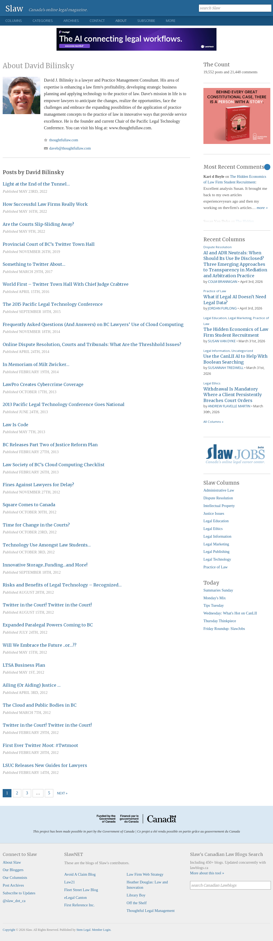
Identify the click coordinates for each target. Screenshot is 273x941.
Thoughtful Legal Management (151, 910)
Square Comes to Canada (29, 504)
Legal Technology (217, 559)
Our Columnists (15, 877)
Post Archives (13, 885)
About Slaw (12, 862)
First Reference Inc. (79, 905)
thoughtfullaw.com (63, 140)
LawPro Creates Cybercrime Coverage (43, 384)
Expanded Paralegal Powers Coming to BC (48, 625)
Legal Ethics (211, 383)
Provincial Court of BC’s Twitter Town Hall (49, 244)
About (121, 20)
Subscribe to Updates (19, 893)
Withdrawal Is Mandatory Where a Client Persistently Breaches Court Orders (232, 394)
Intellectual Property (219, 506)
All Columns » (213, 422)
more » (262, 208)
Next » (62, 793)
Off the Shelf (137, 903)
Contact (97, 20)
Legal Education (215, 318)
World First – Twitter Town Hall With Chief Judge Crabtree (66, 284)
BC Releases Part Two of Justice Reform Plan (50, 444)
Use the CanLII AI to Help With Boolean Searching (235, 359)
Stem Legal (84, 929)
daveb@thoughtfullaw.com (70, 148)
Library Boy (136, 895)
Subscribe (146, 20)
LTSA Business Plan (24, 665)
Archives (71, 20)
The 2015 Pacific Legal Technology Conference (53, 304)
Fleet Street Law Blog (81, 890)
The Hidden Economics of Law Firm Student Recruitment (235, 332)
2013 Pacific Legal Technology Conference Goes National (64, 404)
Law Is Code (15, 424)
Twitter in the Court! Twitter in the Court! (47, 605)
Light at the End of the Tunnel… (36, 184)
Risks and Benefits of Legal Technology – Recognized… (62, 585)
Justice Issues (213, 513)
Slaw (14, 8)
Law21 (69, 882)
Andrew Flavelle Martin (229, 406)
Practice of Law (214, 291)
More (170, 20)
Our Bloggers (13, 870)
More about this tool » (207, 873)
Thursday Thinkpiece (219, 621)
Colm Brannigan (222, 281)
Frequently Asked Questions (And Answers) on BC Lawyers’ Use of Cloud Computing (93, 324)
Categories (43, 20)
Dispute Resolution (217, 247)
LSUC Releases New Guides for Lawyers (45, 765)
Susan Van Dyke (222, 341)
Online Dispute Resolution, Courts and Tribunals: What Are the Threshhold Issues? (92, 344)
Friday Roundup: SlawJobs (224, 628)
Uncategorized (242, 351)
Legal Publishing (216, 551)
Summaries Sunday (218, 590)
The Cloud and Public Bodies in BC (40, 705)
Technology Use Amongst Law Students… (47, 545)
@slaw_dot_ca (14, 901)
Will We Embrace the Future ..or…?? (40, 645)
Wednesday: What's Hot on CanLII (230, 613)
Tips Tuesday (213, 605)
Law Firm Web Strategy (145, 874)
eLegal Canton (75, 897)
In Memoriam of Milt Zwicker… (36, 364)
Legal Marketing (239, 318)
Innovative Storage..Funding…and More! (45, 565)
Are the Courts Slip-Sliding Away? (38, 224)
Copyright (9, 929)
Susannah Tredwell (225, 367)
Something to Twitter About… (34, 264)
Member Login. (101, 929)
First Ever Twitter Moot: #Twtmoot (40, 745)
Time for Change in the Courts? (36, 525)
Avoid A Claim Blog (80, 874)
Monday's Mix (214, 598)
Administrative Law (218, 490)
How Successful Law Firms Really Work (45, 204)
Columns (13, 20)
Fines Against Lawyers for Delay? (38, 484)
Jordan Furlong (222, 308)
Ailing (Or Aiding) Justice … (32, 685)
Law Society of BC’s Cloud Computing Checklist (54, 464)
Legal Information (216, 351)
